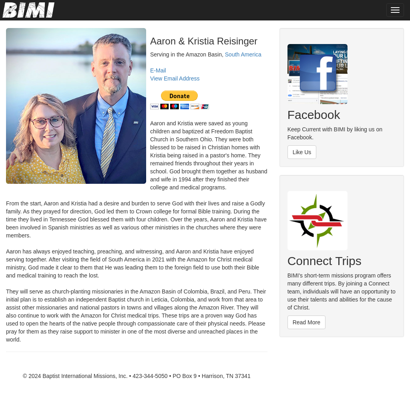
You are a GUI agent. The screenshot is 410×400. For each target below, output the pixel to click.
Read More (306, 322)
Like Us (302, 152)
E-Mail (158, 70)
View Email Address (174, 78)
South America (243, 54)
